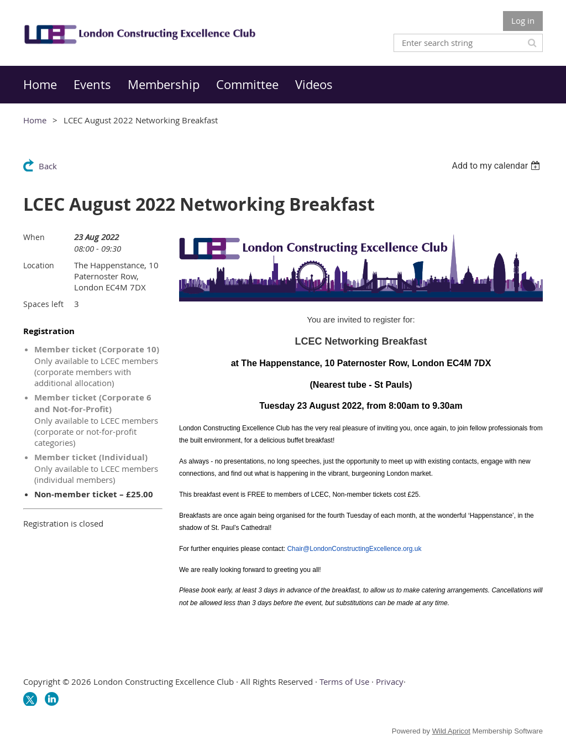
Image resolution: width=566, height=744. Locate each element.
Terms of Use (344, 681)
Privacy (389, 681)
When (34, 237)
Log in (522, 20)
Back (48, 165)
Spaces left (43, 304)
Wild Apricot (451, 731)
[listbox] (497, 166)
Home (34, 120)
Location (38, 265)
